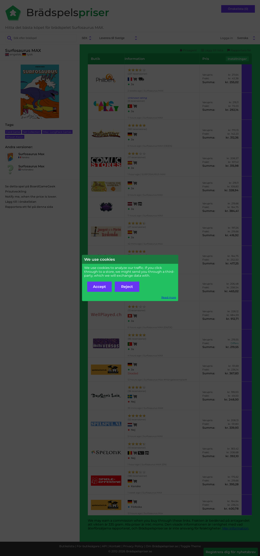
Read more (168, 297)
